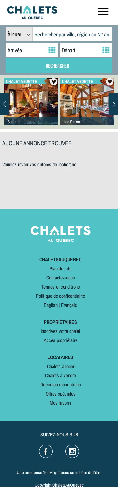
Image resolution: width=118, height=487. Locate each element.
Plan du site (60, 268)
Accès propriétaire (60, 340)
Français (69, 305)
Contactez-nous (60, 277)
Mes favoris (60, 402)
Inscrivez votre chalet (60, 331)
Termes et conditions (60, 286)
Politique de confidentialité (60, 295)
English (51, 305)
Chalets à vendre (60, 375)
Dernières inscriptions (60, 384)
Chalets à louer (60, 366)
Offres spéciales (61, 393)
